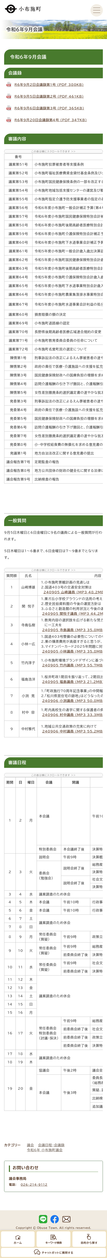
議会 (30, 1145)
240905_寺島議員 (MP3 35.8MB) (73, 630)
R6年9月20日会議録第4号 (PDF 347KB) (50, 120)
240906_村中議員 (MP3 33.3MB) (73, 714)
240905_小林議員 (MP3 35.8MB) (73, 651)
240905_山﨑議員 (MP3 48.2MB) (74, 592)
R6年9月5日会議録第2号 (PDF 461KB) (49, 96)
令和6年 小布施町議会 (45, 1150)
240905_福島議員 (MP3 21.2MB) (73, 681)
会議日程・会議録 (51, 1145)
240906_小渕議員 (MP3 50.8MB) (73, 700)
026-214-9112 (34, 1184)
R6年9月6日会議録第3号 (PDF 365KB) (49, 108)
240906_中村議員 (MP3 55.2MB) (73, 731)
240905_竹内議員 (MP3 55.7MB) (73, 665)
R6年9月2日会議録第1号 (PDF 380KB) (49, 84)
